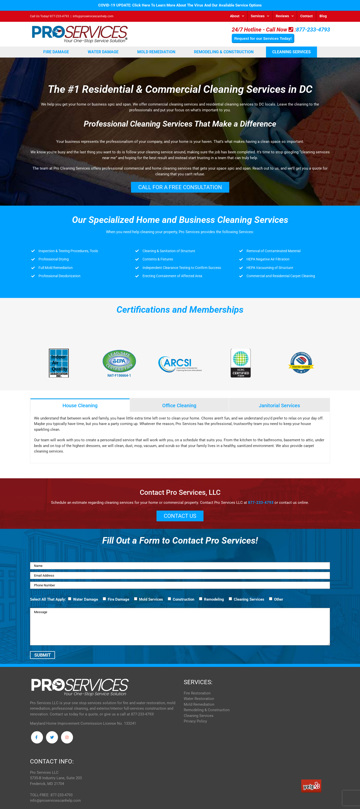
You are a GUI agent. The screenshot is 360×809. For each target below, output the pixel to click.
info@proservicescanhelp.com (93, 16)
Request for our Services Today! (263, 38)
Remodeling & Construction (207, 712)
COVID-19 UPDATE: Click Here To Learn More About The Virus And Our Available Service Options (180, 5)
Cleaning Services (199, 718)
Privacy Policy (195, 723)
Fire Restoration (197, 695)
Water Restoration (199, 701)
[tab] (80, 405)
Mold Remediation (199, 707)
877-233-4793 (59, 16)
